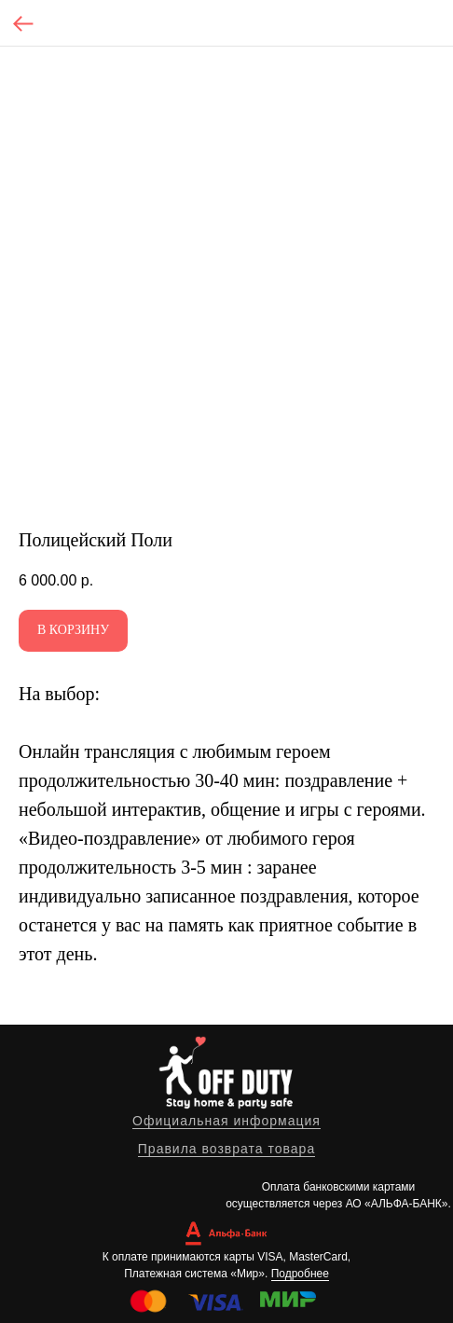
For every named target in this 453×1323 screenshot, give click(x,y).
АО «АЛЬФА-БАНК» (397, 1203)
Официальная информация (226, 1120)
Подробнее (300, 1273)
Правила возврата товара (226, 1148)
